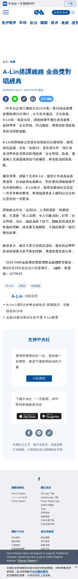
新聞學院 (45, 516)
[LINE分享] (15, 99)
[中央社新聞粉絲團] (39, 479)
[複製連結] (24, 99)
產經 (65, 23)
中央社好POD (48, 524)
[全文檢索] (73, 13)
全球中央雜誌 (47, 505)
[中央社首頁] (39, 12)
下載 (70, 3)
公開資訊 (16, 545)
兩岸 (54, 23)
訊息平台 (45, 549)
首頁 (5, 61)
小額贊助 (39, 378)
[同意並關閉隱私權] (76, 567)
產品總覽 (45, 537)
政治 (33, 23)
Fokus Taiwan (19, 501)
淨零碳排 (45, 512)
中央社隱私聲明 (39, 571)
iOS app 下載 (47, 493)
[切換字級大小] (33, 99)
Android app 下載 (49, 497)
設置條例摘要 (18, 549)
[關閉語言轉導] (76, 553)
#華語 (22, 285)
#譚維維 (36, 285)
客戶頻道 (45, 541)
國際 (44, 23)
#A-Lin (9, 285)
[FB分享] (6, 99)
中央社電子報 (47, 520)
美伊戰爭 (9, 23)
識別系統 (16, 541)
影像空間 (45, 545)
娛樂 (12, 61)
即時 (23, 23)
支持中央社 (61, 12)
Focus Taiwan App (50, 501)
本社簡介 (16, 537)
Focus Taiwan (19, 493)
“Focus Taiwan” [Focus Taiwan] (27, 560)
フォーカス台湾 (19, 497)
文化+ (44, 509)
